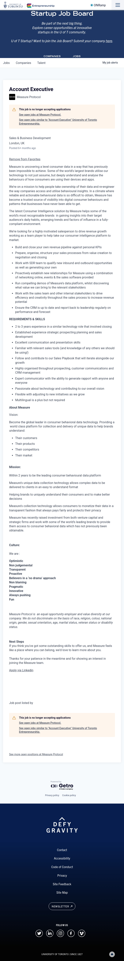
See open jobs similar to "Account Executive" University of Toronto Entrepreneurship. (58, 121)
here (109, 41)
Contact (62, 850)
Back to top (113, 954)
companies (23, 63)
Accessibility (62, 858)
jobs (6, 63)
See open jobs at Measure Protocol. (40, 114)
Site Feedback (62, 884)
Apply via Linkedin (21, 670)
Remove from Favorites (24, 159)
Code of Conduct (62, 867)
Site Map (62, 892)
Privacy (62, 875)
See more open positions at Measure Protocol (36, 754)
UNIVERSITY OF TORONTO (55, 954)
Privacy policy (52, 795)
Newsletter (62, 906)
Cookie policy (69, 795)
